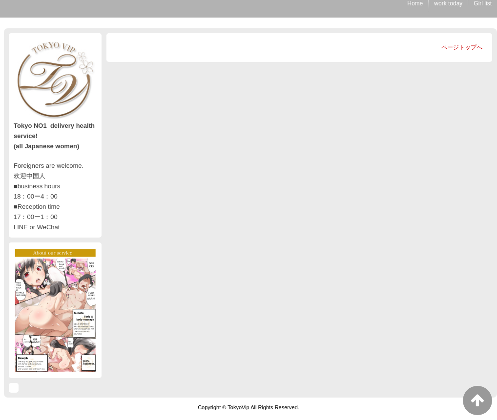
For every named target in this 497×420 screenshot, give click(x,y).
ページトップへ (461, 47)
